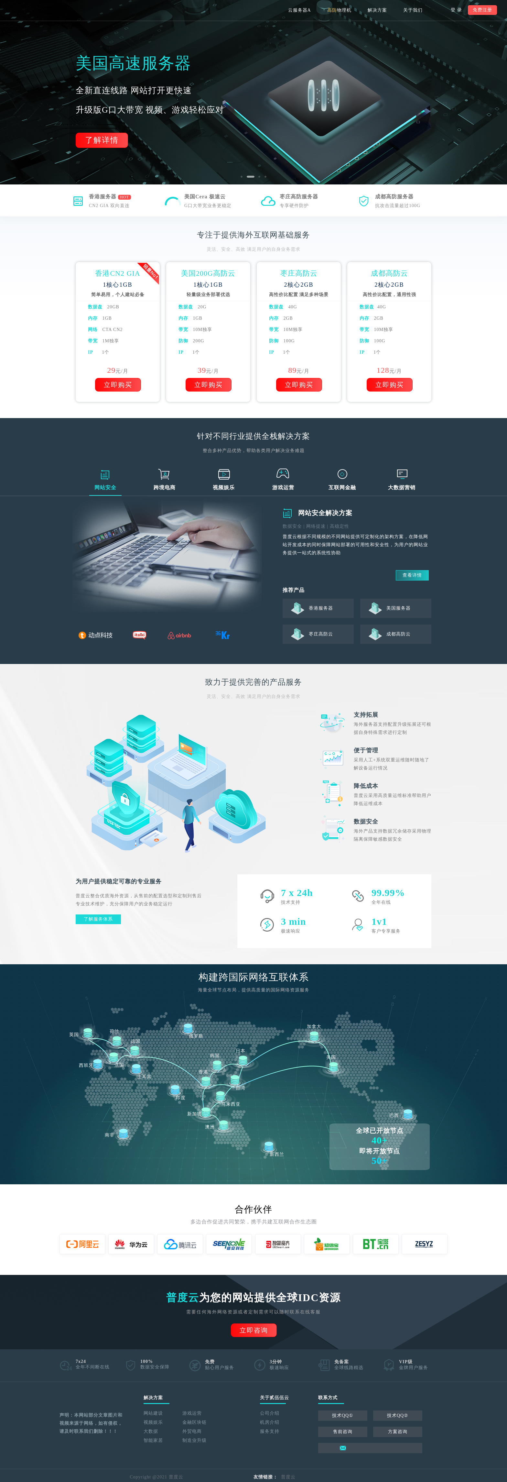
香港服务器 (321, 608)
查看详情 (412, 575)
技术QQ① (342, 1415)
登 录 (456, 9)
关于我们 (413, 10)
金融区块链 (194, 1422)
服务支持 (269, 1431)
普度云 (288, 1477)
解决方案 (377, 10)
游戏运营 (192, 1413)
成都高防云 (398, 634)
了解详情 (102, 140)
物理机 (339, 10)
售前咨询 (342, 1431)
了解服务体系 (98, 919)
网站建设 (153, 1413)
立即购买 (118, 384)
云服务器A (299, 10)
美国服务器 (398, 608)
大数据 (151, 1431)
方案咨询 (397, 1431)
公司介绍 (269, 1413)
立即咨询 (254, 1330)
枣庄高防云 (321, 634)
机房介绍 (269, 1422)
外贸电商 (192, 1431)
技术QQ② (397, 1415)
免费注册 (482, 9)
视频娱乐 (153, 1422)
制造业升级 (194, 1440)
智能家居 (153, 1440)
